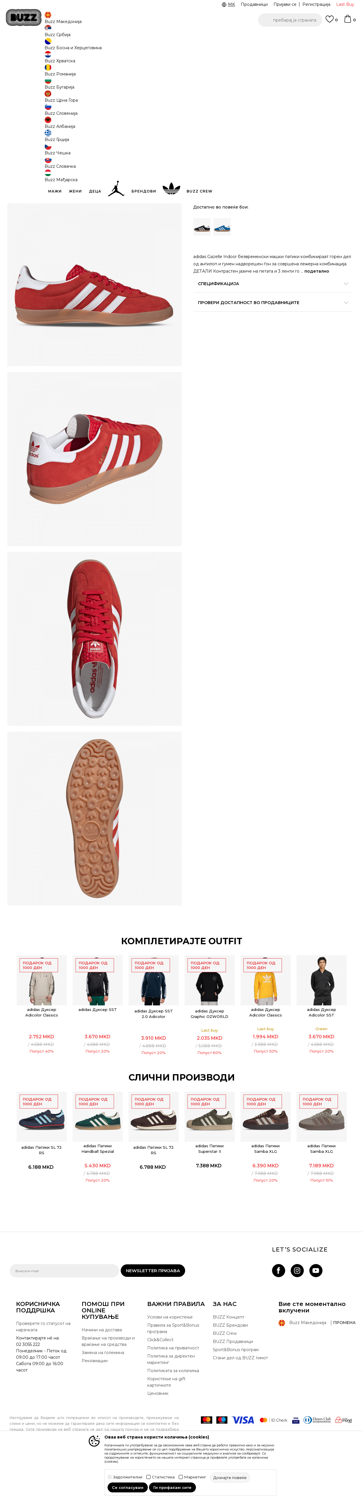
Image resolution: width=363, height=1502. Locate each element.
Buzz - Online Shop (26, 47)
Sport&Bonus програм (236, 1394)
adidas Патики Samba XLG (266, 1189)
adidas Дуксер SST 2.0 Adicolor (154, 1054)
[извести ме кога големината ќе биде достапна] (267, 124)
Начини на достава (102, 1374)
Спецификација (269, 287)
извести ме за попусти (330, 86)
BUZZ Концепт (228, 1361)
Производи (57, 47)
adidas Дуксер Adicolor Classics (42, 1052)
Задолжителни (127, 1477)
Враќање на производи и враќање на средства (108, 1385)
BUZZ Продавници (233, 1385)
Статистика (163, 1477)
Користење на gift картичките (166, 1426)
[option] (181, 37)
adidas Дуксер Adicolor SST (321, 1052)
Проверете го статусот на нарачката (43, 1371)
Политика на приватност (173, 1392)
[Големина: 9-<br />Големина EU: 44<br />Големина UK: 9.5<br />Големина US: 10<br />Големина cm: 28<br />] (202, 163)
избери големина (212, 114)
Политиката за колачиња (173, 1415)
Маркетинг (195, 1477)
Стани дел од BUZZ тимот (240, 1402)
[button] (290, 20)
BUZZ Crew (225, 1377)
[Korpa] (349, 21)
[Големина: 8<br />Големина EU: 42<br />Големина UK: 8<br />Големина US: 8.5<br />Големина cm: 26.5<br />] (289, 150)
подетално (209, 275)
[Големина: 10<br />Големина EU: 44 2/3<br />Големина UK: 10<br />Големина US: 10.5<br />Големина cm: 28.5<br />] (202, 124)
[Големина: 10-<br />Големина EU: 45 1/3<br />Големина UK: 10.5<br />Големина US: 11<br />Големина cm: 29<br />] (224, 124)
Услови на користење (170, 1361)
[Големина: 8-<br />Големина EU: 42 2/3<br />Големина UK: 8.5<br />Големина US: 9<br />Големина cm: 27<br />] (311, 150)
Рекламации (95, 1405)
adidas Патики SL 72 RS (42, 1190)
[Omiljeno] (331, 21)
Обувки (79, 47)
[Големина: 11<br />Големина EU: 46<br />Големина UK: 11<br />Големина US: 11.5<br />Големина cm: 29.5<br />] (246, 124)
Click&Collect (160, 1384)
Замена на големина (103, 1396)
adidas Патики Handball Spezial (98, 1189)
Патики (97, 47)
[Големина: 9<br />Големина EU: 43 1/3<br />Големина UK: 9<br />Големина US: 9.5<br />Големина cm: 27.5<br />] (333, 150)
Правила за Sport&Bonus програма (173, 1373)
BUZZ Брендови (230, 1369)
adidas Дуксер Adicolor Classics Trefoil (266, 1055)
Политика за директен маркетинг (171, 1403)
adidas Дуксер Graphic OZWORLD (210, 1054)
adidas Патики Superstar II (210, 1189)
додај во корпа (230, 185)
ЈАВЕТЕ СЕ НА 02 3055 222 (108, 37)
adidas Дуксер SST (98, 1049)
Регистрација (316, 4)
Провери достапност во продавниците (269, 306)
